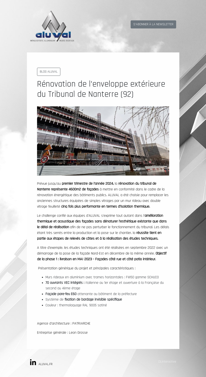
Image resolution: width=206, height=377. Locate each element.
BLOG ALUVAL (49, 71)
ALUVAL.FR (46, 364)
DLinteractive (167, 361)
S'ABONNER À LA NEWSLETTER (153, 24)
